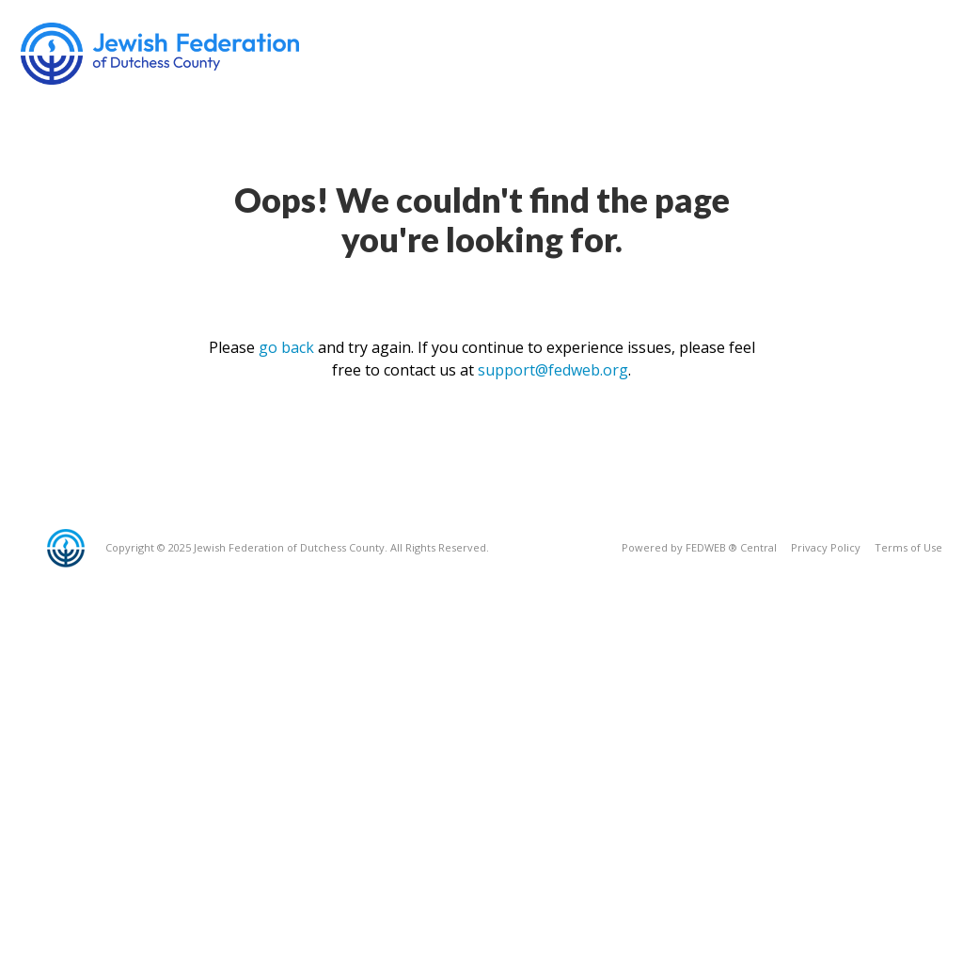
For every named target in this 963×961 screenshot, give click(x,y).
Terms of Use (908, 547)
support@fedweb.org (553, 370)
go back (286, 347)
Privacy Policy (825, 547)
